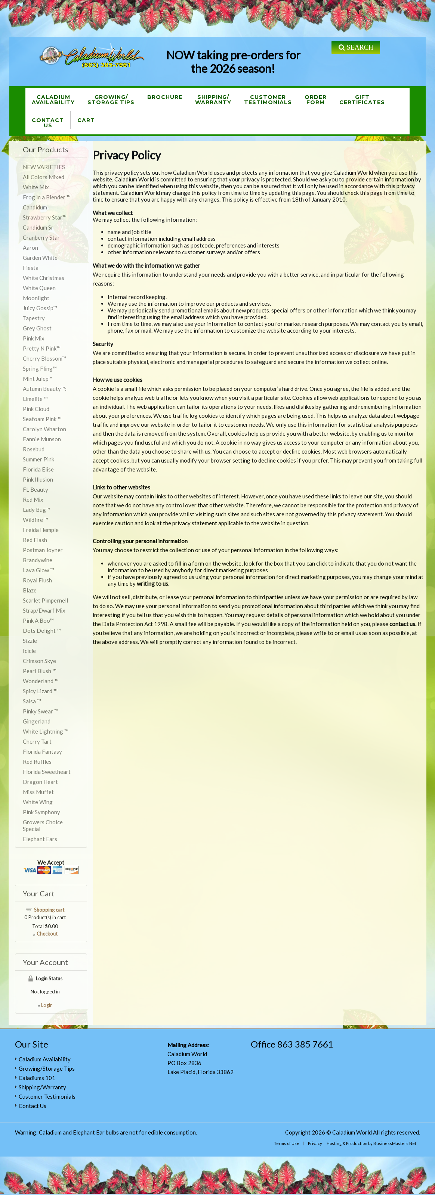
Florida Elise (38, 469)
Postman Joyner (43, 550)
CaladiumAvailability (53, 100)
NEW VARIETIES (44, 167)
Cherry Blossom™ (44, 358)
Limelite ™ (35, 398)
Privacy (315, 1143)
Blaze (30, 590)
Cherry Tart (37, 741)
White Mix (36, 187)
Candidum (35, 207)
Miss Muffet (38, 791)
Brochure (164, 97)
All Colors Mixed (43, 177)
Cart (86, 120)
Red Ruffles (37, 761)
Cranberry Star (41, 237)
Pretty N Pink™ (42, 348)
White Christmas (43, 277)
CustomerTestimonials (268, 100)
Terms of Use (286, 1143)
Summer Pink (38, 459)
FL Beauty (35, 489)
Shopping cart (49, 910)
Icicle (29, 650)
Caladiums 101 (37, 1077)
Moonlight (36, 298)
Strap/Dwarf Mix (44, 610)
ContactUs (48, 123)
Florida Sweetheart (47, 771)
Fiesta (30, 267)
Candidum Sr (38, 227)
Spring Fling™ (40, 368)
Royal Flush (37, 580)
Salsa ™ (32, 701)
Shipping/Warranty (213, 100)
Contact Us (32, 1105)
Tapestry (34, 318)
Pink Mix (33, 338)
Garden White (40, 257)
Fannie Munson (42, 439)
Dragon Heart (40, 781)
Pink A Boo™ (38, 620)
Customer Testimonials (47, 1096)
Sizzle (30, 640)
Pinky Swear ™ (40, 711)
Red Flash (35, 539)
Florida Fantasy (42, 751)
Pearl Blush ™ (39, 670)
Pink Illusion (38, 479)
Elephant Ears (40, 838)
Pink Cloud (36, 408)
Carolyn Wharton (44, 429)
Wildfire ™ (35, 519)
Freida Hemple (41, 529)
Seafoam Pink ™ (42, 419)
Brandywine (37, 560)
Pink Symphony (41, 812)
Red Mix (33, 499)
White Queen (39, 287)
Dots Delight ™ (42, 630)
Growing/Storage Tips (111, 100)
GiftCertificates (362, 100)
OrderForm (316, 100)
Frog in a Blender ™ (47, 197)
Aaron (30, 247)
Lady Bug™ (36, 509)
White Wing (38, 802)
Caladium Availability (45, 1059)
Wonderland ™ (41, 681)
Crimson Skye (39, 660)
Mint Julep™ (37, 378)
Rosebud (33, 449)
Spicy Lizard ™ (40, 691)
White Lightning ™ (45, 731)
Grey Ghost (37, 328)
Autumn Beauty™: (45, 388)
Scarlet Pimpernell (45, 600)
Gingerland (36, 721)
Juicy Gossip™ (40, 308)
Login (47, 1005)
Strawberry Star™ (45, 217)
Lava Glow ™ (38, 570)
